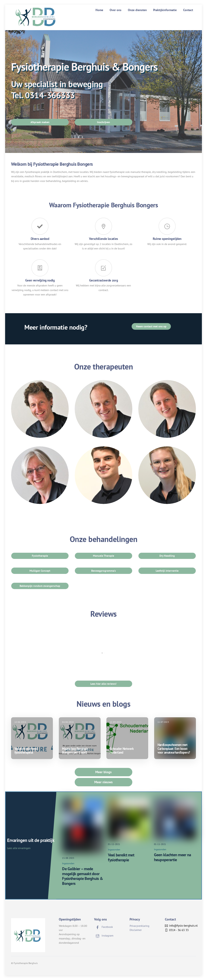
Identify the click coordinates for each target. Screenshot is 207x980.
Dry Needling (167, 555)
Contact (188, 10)
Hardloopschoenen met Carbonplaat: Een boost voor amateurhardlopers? (174, 748)
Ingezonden (68, 863)
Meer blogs (103, 772)
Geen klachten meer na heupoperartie (172, 857)
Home (99, 10)
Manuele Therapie (103, 555)
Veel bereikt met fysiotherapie (121, 857)
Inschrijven (103, 122)
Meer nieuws (103, 782)
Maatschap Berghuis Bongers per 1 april (75, 750)
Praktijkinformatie (165, 10)
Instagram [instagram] (103, 935)
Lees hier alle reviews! (103, 683)
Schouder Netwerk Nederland (122, 750)
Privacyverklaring (139, 925)
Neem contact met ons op (151, 326)
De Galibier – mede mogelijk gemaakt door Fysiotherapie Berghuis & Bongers (82, 876)
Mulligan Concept (39, 570)
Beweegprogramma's (103, 570)
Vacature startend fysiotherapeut (25, 750)
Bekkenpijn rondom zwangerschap (40, 586)
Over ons (115, 10)
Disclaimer (136, 930)
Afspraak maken (40, 122)
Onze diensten (137, 10)
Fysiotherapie (40, 555)
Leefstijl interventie (167, 570)
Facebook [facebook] (103, 927)
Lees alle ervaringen (19, 848)
